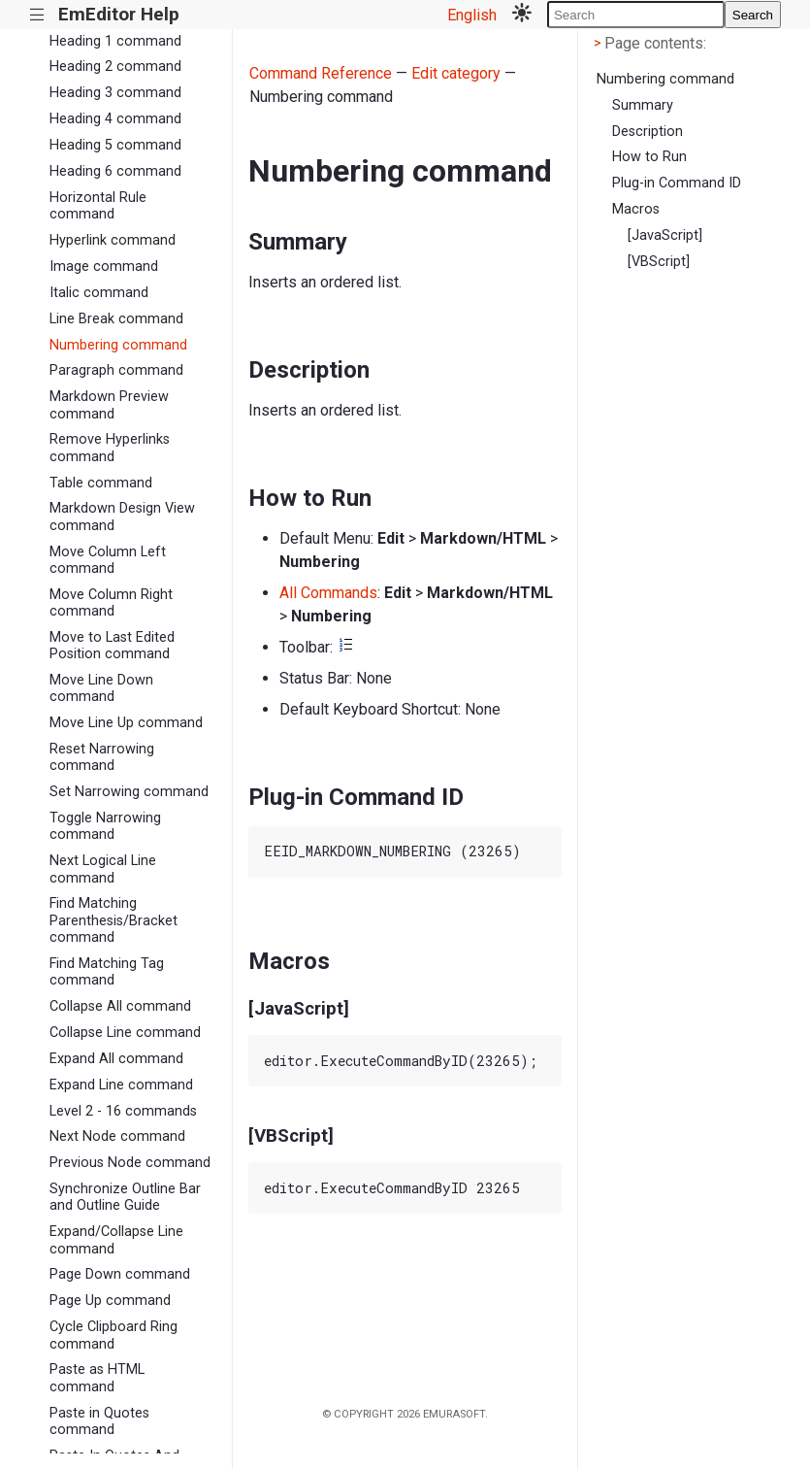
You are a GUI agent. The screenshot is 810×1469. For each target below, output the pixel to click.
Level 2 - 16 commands (123, 1111)
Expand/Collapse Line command (116, 1239)
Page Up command (110, 1300)
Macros (636, 209)
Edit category (456, 73)
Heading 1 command (115, 41)
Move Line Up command (126, 723)
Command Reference (320, 73)
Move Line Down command (101, 688)
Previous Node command (130, 1162)
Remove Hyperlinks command (109, 447)
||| (37, 15)
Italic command (98, 292)
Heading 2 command (115, 66)
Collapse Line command (125, 1032)
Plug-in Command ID (676, 183)
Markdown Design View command (122, 516)
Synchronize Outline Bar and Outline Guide (125, 1197)
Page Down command (119, 1274)
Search (752, 15)
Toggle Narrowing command (105, 826)
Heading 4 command (115, 119)
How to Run (649, 157)
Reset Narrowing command (101, 757)
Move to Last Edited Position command (112, 645)
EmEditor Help (118, 14)
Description (647, 131)
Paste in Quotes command (99, 1421)
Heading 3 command (115, 92)
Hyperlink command (112, 240)
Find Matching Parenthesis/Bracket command (113, 920)
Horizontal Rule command (97, 205)
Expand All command (116, 1059)
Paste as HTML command (97, 1377)
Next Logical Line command (102, 868)
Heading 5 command (115, 145)
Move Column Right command (111, 602)
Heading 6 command (115, 171)
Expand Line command (121, 1085)
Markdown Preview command (109, 404)
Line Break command (116, 319)
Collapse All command (120, 1006)
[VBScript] (659, 261)
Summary (642, 105)
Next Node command (117, 1136)
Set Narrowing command (129, 792)
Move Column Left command (107, 560)
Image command (103, 266)
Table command (100, 483)
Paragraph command (116, 370)
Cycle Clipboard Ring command (113, 1335)
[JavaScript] (665, 235)
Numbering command (118, 345)
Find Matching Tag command (106, 971)
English (472, 15)
